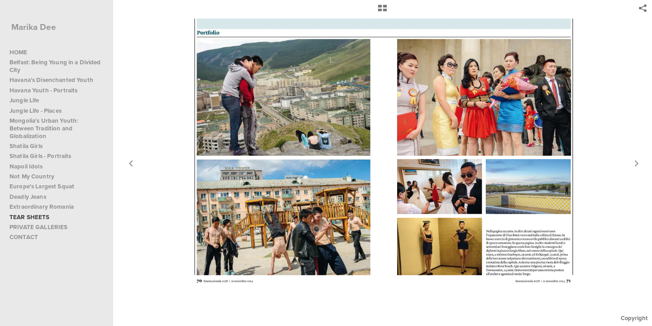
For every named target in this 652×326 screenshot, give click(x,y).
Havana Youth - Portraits (43, 90)
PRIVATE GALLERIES (38, 227)
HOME (19, 52)
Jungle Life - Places (36, 110)
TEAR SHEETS (30, 217)
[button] (382, 11)
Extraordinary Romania (42, 206)
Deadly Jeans (28, 196)
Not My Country (32, 176)
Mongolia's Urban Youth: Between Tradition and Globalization (44, 128)
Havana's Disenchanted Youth (51, 80)
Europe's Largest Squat (42, 186)
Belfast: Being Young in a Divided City (55, 66)
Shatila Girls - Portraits (41, 156)
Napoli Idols (26, 166)
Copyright (634, 318)
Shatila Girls (26, 146)
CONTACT (24, 237)
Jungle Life (24, 100)
